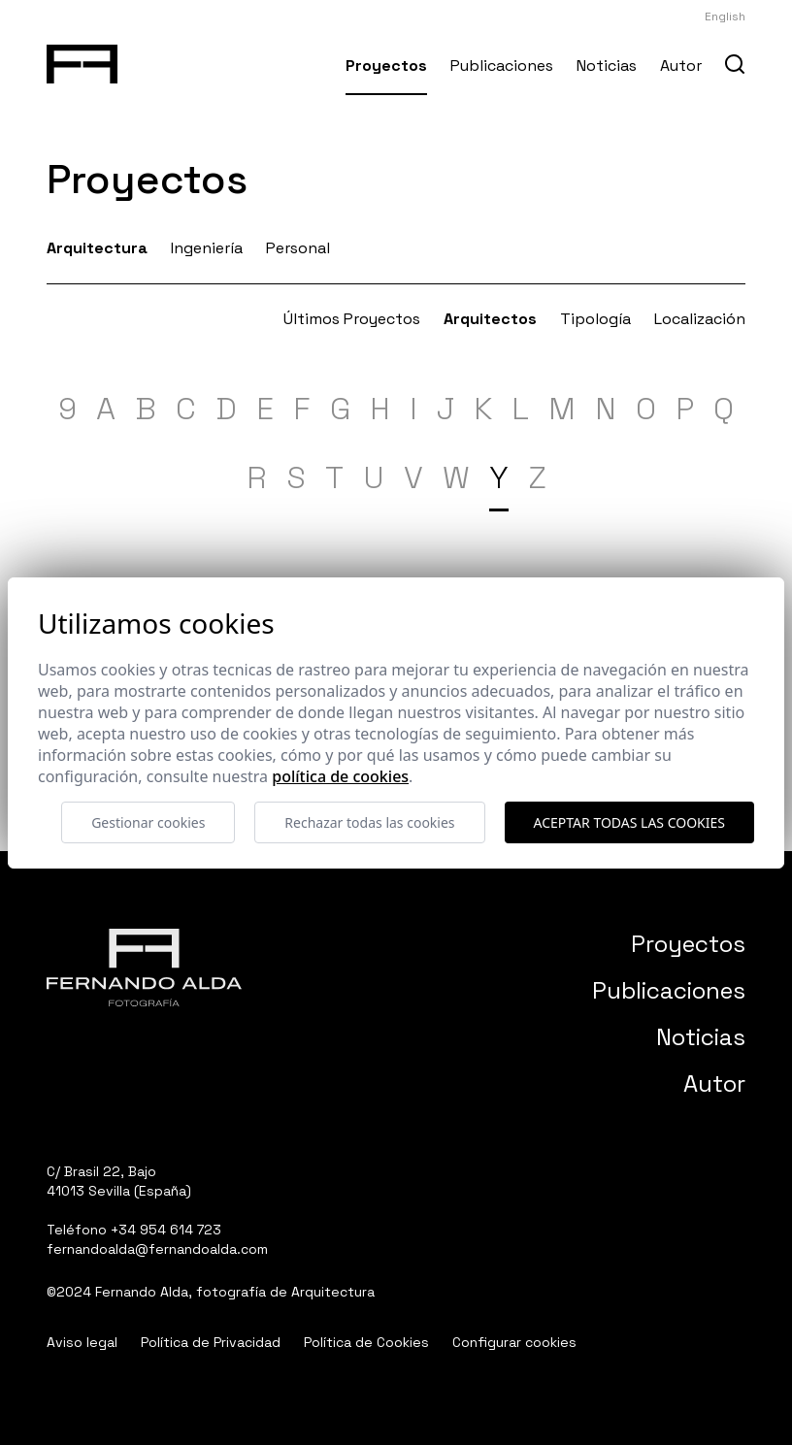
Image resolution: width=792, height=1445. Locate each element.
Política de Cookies (366, 1342)
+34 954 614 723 (166, 1229)
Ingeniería (207, 248)
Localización (699, 319)
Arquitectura (97, 248)
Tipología (595, 319)
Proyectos (386, 65)
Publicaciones (501, 65)
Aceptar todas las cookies (629, 822)
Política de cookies (340, 776)
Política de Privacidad (210, 1342)
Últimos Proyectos (351, 319)
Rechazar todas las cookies (369, 822)
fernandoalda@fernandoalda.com (157, 1249)
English (725, 16)
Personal (298, 248)
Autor (681, 65)
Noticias (607, 65)
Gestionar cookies (148, 822)
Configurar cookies (514, 1342)
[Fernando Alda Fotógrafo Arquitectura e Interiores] (82, 60)
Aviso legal (82, 1342)
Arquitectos (490, 319)
